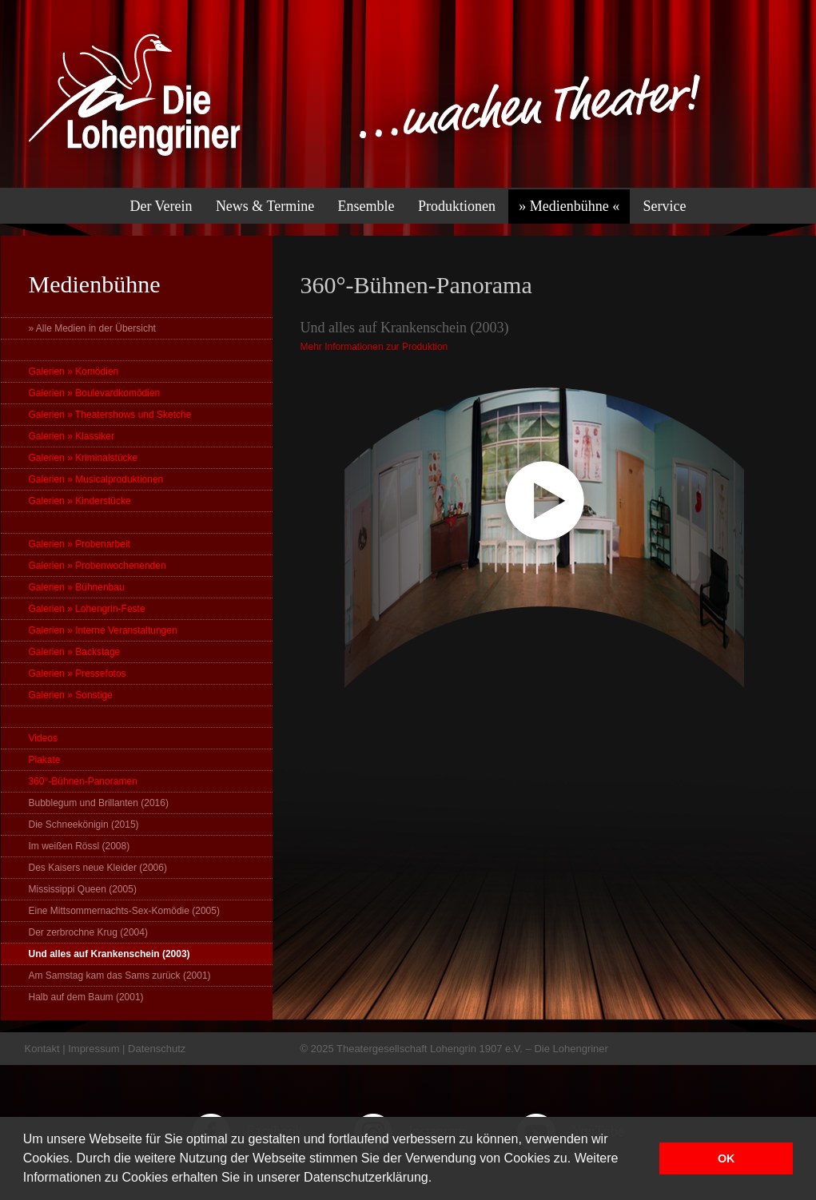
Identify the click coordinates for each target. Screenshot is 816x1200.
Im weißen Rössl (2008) (79, 846)
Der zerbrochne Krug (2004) (88, 932)
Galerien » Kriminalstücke (83, 457)
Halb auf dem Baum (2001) (86, 997)
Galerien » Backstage (75, 652)
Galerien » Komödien (74, 371)
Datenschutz (156, 1049)
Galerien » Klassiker (71, 436)
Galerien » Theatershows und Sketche (110, 414)
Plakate (45, 759)
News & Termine (265, 206)
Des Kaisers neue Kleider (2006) (98, 867)
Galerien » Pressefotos (77, 673)
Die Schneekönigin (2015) (84, 824)
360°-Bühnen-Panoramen (83, 781)
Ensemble (366, 206)
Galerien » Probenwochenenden (97, 565)
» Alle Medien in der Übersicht (92, 328)
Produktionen (457, 206)
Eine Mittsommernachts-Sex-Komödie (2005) (124, 910)
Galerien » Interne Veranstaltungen (103, 630)
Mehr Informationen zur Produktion (374, 346)
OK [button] (726, 1158)
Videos (43, 738)
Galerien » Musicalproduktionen (96, 479)
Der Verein (160, 206)
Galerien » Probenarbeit (79, 544)
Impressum (93, 1049)
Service (665, 206)
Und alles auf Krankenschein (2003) (109, 954)
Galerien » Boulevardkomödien (95, 393)
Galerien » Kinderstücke (80, 501)
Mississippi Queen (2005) (83, 889)
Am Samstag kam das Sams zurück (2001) (120, 975)
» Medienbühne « (569, 206)
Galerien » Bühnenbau (77, 587)
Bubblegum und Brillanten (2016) (99, 803)
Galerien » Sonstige (71, 695)
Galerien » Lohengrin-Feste (87, 608)
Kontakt (42, 1049)
